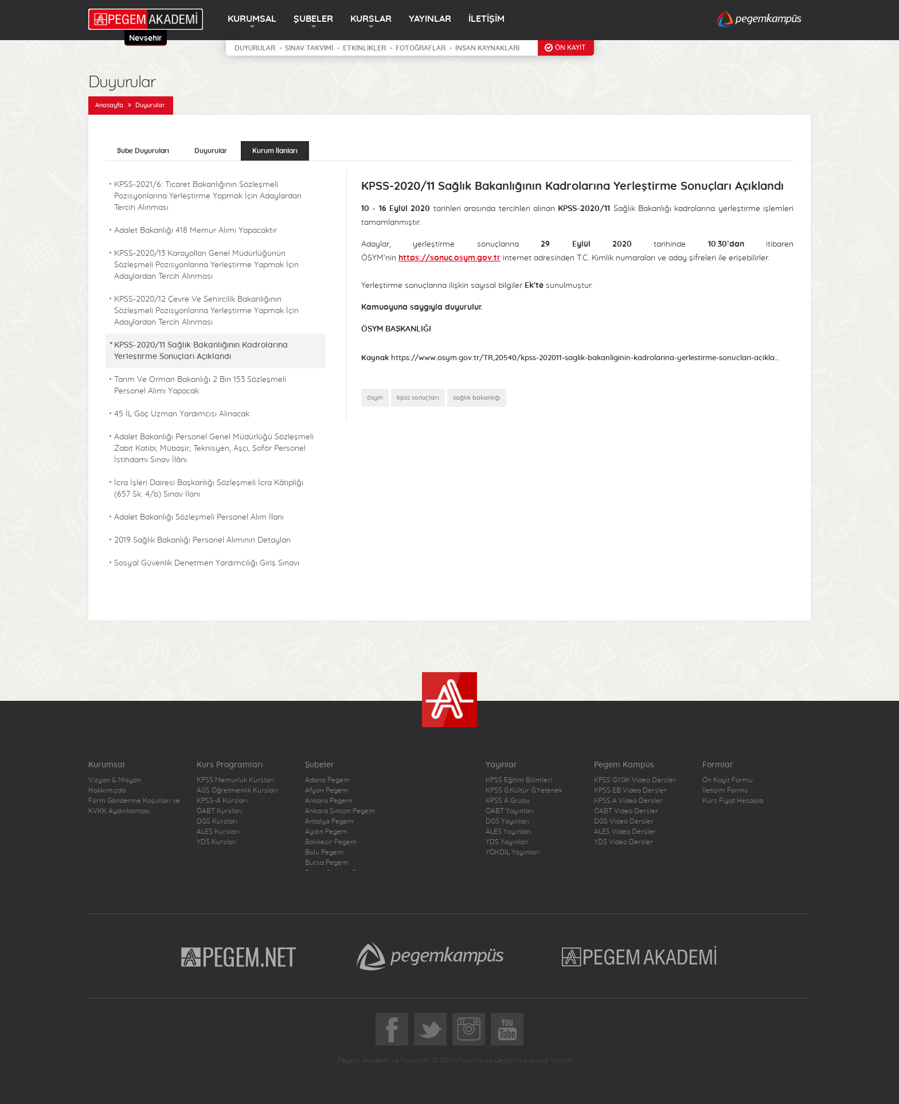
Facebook (392, 1029)
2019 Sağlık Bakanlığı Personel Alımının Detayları (202, 540)
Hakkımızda (107, 790)
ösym (375, 398)
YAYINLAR (430, 19)
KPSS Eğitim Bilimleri (519, 780)
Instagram (468, 1029)
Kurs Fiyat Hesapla (732, 800)
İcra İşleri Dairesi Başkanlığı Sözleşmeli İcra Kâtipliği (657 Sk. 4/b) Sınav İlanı (208, 488)
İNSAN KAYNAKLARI (487, 48)
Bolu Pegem (324, 852)
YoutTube (507, 1029)
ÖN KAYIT (570, 47)
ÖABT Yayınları (510, 810)
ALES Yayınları (508, 831)
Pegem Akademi (641, 956)
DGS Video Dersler (624, 821)
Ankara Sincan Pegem (340, 810)
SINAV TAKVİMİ (309, 48)
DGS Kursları (217, 821)
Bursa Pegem (326, 862)
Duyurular (150, 105)
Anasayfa (109, 105)
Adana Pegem (327, 780)
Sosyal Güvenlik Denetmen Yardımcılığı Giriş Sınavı (206, 563)
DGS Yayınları (507, 821)
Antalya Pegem (329, 821)
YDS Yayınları (507, 841)
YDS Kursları (217, 841)
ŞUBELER (313, 19)
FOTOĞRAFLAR (420, 48)
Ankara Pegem (328, 800)
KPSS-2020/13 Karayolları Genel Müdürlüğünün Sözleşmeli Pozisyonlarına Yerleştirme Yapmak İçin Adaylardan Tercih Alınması (206, 264)
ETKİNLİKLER (364, 48)
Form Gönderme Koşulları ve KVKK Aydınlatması (134, 805)
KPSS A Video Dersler (628, 800)
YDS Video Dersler (623, 841)
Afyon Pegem (326, 790)
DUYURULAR (254, 48)
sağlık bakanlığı (477, 398)
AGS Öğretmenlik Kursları (237, 790)
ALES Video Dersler (625, 831)
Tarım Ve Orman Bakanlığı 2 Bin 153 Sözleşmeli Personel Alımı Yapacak (200, 385)
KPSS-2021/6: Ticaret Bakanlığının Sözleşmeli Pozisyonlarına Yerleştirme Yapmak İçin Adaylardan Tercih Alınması (208, 196)
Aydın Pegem (326, 831)
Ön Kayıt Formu (727, 780)
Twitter (430, 1029)
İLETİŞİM (486, 19)
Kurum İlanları (275, 150)
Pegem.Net (239, 956)
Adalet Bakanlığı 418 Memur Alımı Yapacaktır (195, 231)
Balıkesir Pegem (331, 841)
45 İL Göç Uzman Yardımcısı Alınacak (181, 414)
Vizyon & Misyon (114, 780)
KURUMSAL (252, 19)
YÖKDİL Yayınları (513, 852)
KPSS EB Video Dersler (630, 790)
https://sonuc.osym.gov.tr (449, 258)
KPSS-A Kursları (222, 800)
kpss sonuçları (418, 398)
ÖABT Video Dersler (626, 810)
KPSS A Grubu (508, 800)
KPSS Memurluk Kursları (235, 780)
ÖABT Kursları (219, 810)
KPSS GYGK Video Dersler (635, 780)
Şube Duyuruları (143, 150)
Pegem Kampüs (430, 956)
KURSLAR (371, 19)
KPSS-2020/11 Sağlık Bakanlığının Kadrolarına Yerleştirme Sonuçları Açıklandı (201, 351)
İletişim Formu (725, 790)
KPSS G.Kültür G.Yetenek (524, 790)
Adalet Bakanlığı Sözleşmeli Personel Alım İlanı (199, 517)
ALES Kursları (218, 831)
